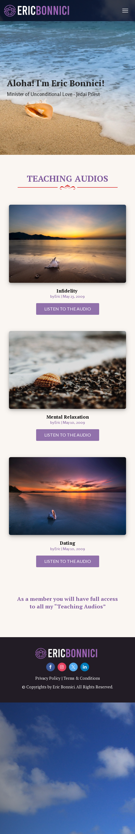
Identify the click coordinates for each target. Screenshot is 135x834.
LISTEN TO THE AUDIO (67, 308)
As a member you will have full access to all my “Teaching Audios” (67, 602)
